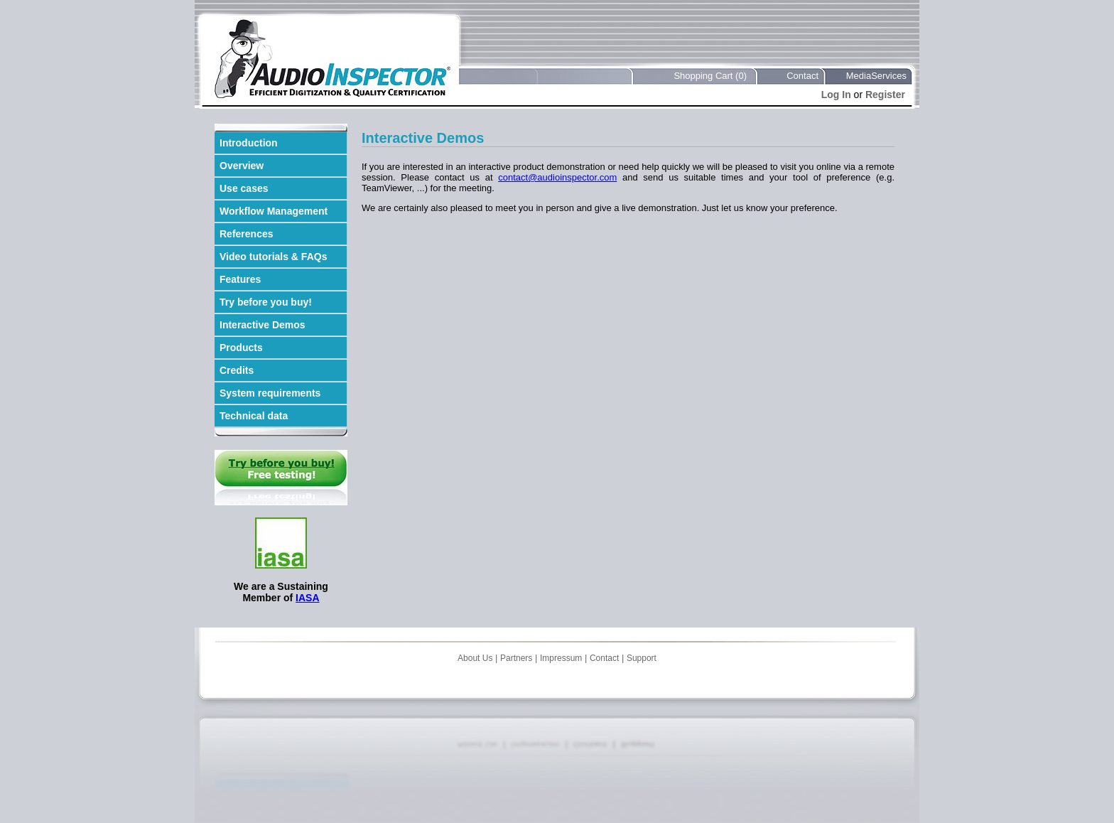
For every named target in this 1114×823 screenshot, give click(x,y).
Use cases (244, 188)
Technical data (254, 415)
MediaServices (876, 75)
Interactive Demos (262, 324)
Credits (237, 370)
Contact (802, 75)
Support (641, 658)
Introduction (249, 143)
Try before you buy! (266, 302)
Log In (836, 94)
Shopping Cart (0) (710, 75)
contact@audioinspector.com (557, 177)
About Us (475, 658)
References (247, 234)
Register (885, 94)
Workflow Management (274, 211)
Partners (516, 658)
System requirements (270, 393)
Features (240, 279)
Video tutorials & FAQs (273, 256)
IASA (307, 597)
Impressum (561, 658)
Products (241, 347)
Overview (242, 165)
